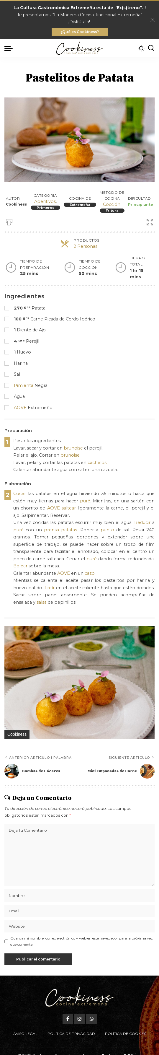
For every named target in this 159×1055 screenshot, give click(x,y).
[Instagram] (79, 1019)
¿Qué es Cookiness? (79, 32)
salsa (42, 602)
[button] (149, 631)
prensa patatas (60, 530)
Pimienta (23, 385)
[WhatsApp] (91, 1019)
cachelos (97, 462)
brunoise (73, 448)
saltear (69, 508)
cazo (90, 573)
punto (107, 530)
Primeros (45, 208)
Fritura (112, 211)
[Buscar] (151, 48)
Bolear (20, 566)
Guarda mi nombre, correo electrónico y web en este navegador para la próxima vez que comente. (81, 941)
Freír (50, 587)
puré (85, 501)
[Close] (152, 20)
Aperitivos (45, 201)
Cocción (111, 204)
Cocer (19, 493)
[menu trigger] (10, 48)
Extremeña (80, 205)
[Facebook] (68, 1019)
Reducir (142, 522)
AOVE (20, 407)
